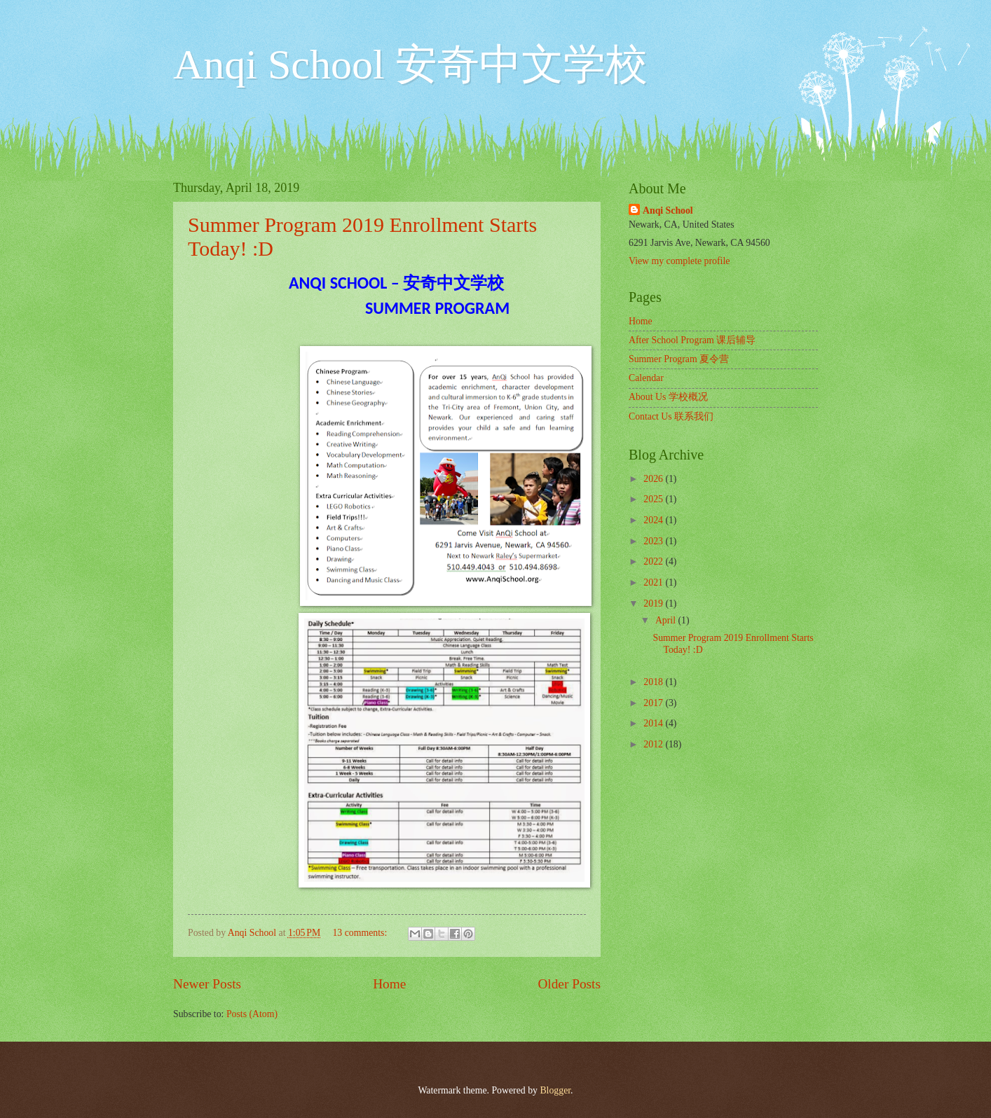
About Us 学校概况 (668, 397)
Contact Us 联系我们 (671, 416)
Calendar (646, 378)
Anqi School (668, 210)
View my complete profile (679, 261)
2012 (654, 744)
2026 (654, 479)
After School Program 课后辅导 (692, 340)
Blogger (555, 1090)
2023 (654, 541)
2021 (654, 582)
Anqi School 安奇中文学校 (410, 64)
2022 (654, 561)
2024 (654, 520)
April (666, 620)
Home (389, 983)
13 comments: (360, 932)
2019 (654, 603)
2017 (654, 703)
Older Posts (569, 983)
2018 (654, 682)
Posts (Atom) (252, 1014)
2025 (654, 499)
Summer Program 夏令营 (679, 359)
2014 (654, 723)
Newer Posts (207, 983)
